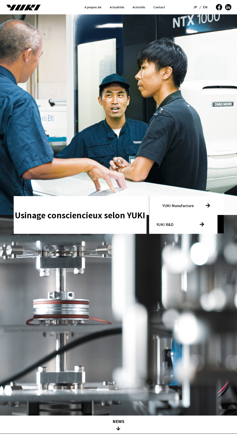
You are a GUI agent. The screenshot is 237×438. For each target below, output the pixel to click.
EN (205, 7)
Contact (159, 7)
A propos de (93, 7)
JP (195, 7)
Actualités (117, 7)
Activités (139, 7)
